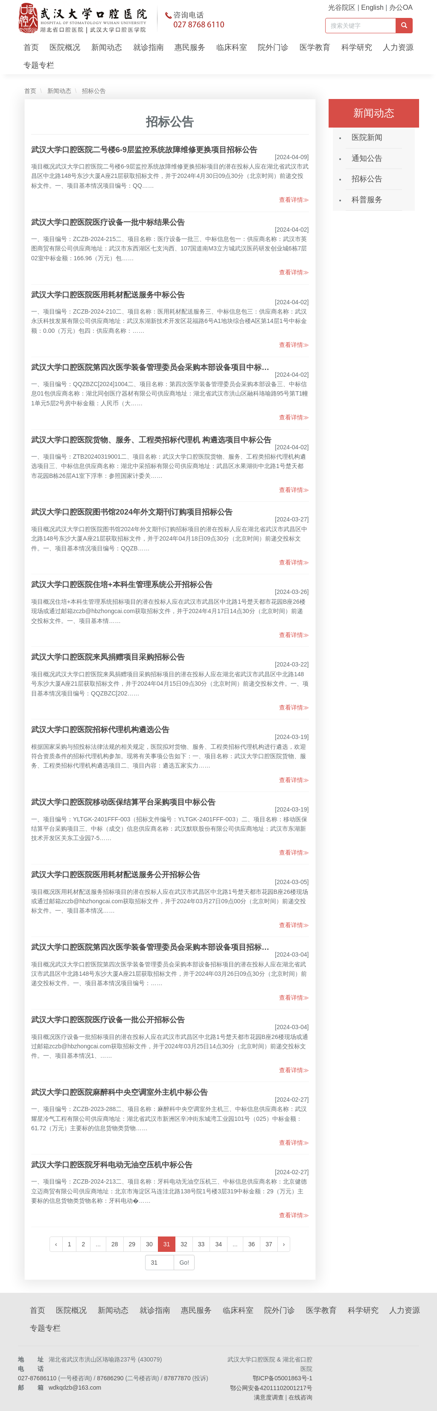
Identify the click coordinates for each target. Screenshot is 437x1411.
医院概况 (65, 47)
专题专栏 (38, 65)
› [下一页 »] (284, 1244)
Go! (184, 1262)
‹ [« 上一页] (56, 1244)
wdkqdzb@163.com (75, 1387)
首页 (31, 47)
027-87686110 (37, 1378)
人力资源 (398, 47)
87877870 (177, 1378)
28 (114, 1244)
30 (149, 1244)
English (372, 7)
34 (218, 1244)
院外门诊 (273, 47)
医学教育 (315, 47)
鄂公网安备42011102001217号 (271, 1388)
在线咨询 (300, 1397)
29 (132, 1244)
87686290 (110, 1378)
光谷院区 (341, 7)
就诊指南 (148, 47)
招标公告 (93, 90)
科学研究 (356, 47)
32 (184, 1244)
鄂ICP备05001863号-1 (282, 1378)
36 (251, 1244)
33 (201, 1244)
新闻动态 (106, 47)
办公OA (401, 7)
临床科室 (231, 47)
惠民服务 (190, 47)
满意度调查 (269, 1397)
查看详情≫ (294, 199)
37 (268, 1244)
